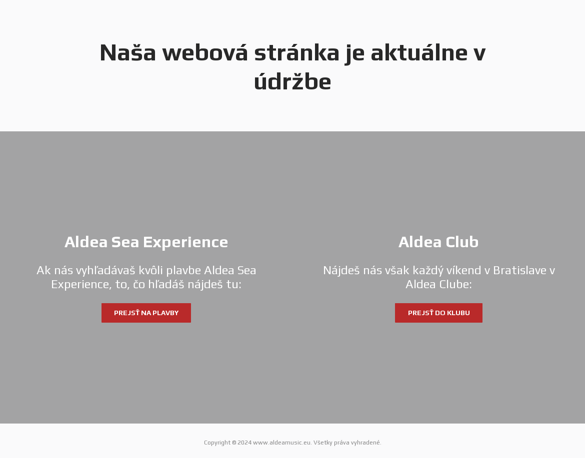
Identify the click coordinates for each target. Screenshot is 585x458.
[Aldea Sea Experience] (146, 277)
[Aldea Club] (438, 277)
